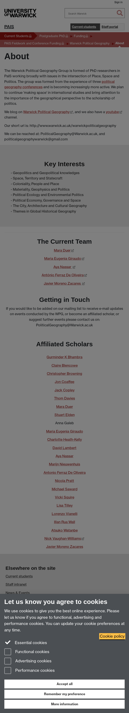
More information (64, 704)
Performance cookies (29, 671)
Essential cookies (25, 642)
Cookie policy (112, 636)
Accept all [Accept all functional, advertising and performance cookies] (65, 684)
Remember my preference (64, 694)
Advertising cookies (28, 661)
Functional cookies (26, 652)
